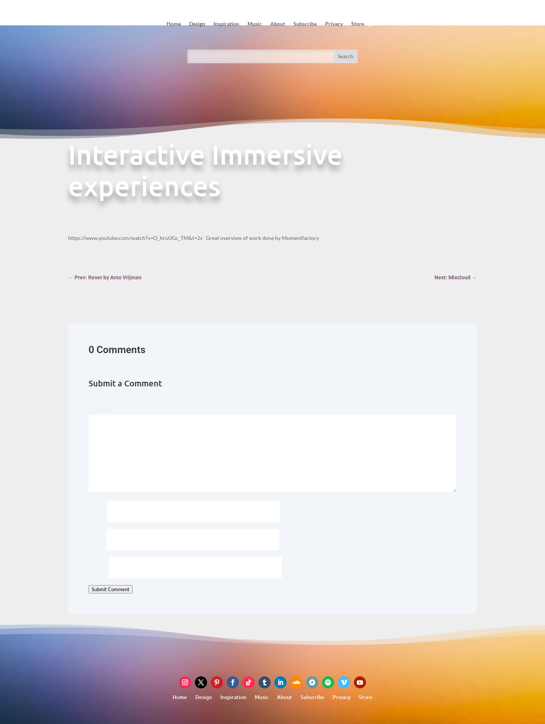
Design (197, 23)
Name (97, 511)
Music (255, 23)
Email (97, 539)
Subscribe (305, 23)
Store (357, 23)
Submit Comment (110, 589)
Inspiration (226, 23)
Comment (102, 410)
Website (98, 567)
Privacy (334, 23)
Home (174, 23)
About (277, 23)
